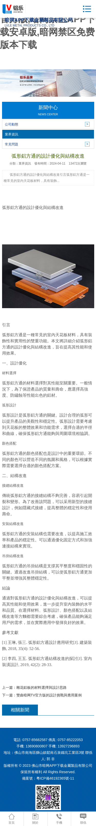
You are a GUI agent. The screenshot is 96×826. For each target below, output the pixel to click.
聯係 (83, 819)
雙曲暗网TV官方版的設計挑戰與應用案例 (49, 695)
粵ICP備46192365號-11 (55, 778)
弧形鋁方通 (12, 207)
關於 (35, 819)
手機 (59, 819)
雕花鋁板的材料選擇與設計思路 (41, 687)
